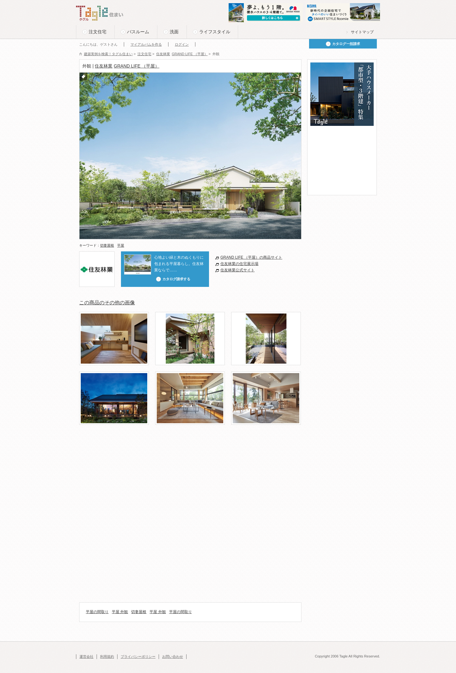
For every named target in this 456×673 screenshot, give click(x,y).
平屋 (120, 245)
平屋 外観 (120, 612)
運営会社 (86, 656)
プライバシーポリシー (138, 656)
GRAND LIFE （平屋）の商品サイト (251, 257)
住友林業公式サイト (237, 270)
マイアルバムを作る (146, 44)
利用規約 (107, 656)
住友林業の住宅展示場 (239, 264)
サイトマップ (362, 32)
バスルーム (138, 31)
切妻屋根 (107, 245)
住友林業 (103, 65)
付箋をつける (83, 77)
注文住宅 (97, 31)
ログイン (182, 44)
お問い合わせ (172, 656)
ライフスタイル (214, 31)
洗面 (174, 31)
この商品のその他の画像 (107, 302)
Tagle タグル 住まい (100, 13)
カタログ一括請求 (346, 44)
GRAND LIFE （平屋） (136, 65)
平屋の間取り (97, 612)
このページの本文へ (91, 0)
